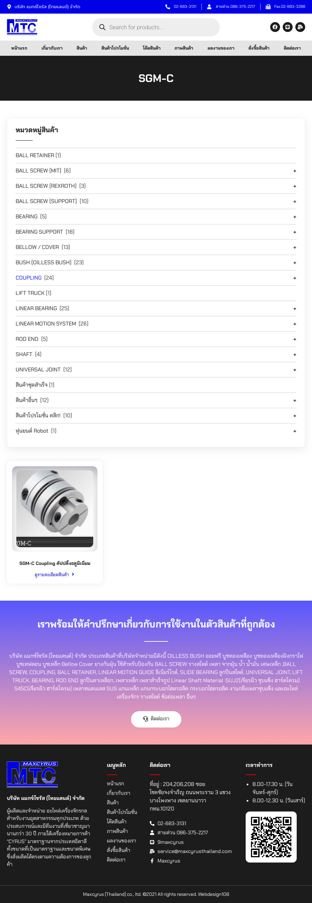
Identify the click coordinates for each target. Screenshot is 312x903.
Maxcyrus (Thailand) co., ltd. (112, 894)
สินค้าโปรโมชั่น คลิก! (38, 415)
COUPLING (29, 277)
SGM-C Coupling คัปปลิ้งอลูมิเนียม (55, 563)
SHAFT (24, 354)
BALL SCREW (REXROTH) (46, 185)
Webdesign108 (213, 894)
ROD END (27, 338)
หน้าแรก (19, 48)
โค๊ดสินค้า (152, 48)
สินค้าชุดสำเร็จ (32, 384)
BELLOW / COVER (37, 247)
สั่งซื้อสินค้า (258, 48)
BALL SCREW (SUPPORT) (46, 201)
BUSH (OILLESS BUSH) (43, 262)
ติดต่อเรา (292, 48)
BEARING (26, 216)
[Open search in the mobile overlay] (156, 27)
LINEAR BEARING (36, 308)
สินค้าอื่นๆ (26, 400)
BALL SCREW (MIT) (38, 170)
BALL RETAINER (35, 155)
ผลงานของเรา (221, 48)
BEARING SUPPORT (39, 231)
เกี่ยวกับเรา (52, 48)
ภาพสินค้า (184, 48)
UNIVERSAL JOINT (38, 369)
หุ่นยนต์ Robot (32, 430)
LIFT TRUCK (30, 293)
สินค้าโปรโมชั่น (115, 48)
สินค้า (82, 48)
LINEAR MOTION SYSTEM (46, 323)
